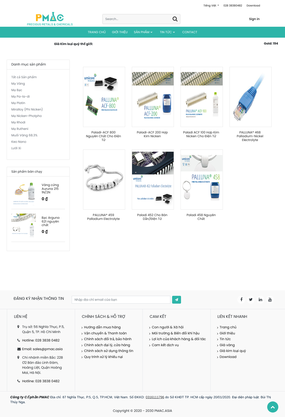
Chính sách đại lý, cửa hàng (107, 345)
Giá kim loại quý (233, 351)
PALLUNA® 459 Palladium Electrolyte (103, 217)
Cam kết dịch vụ (165, 345)
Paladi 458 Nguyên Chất (201, 217)
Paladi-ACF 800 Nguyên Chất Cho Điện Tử (103, 136)
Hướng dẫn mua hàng (102, 327)
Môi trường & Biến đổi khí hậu (176, 333)
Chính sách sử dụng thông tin (108, 351)
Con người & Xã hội (168, 327)
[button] (176, 300)
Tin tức (225, 339)
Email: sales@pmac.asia (42, 349)
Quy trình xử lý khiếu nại (103, 357)
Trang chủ (228, 327)
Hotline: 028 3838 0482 (40, 340)
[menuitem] (97, 32)
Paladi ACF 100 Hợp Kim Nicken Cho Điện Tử (201, 134)
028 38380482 (232, 6)
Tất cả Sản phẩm (24, 77)
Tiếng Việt (210, 6)
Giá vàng (227, 345)
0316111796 (155, 397)
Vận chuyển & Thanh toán (105, 333)
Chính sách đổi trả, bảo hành (108, 339)
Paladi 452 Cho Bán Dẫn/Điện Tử (152, 217)
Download (253, 6)
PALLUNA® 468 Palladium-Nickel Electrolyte (250, 136)
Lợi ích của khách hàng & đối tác (179, 339)
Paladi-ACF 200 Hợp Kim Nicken (152, 134)
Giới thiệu (227, 333)
